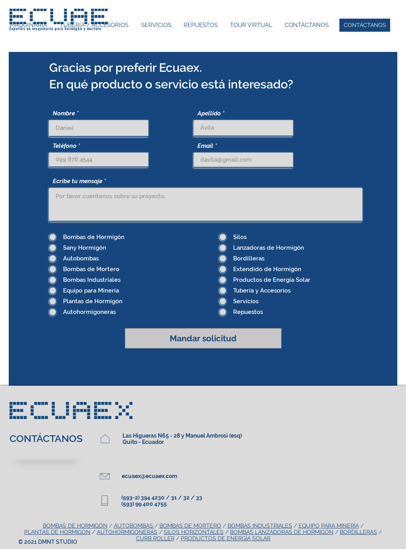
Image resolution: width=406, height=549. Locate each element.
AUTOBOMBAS (134, 525)
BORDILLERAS (358, 532)
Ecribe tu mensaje (77, 181)
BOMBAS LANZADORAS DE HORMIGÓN (281, 532)
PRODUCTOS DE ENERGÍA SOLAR (225, 538)
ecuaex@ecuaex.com (149, 476)
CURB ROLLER (155, 538)
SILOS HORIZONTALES (194, 532)
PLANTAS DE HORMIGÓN (57, 532)
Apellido (209, 114)
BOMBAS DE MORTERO (190, 525)
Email (205, 146)
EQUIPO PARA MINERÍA (329, 525)
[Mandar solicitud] (203, 338)
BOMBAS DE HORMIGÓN (75, 525)
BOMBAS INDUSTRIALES (260, 525)
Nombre (64, 114)
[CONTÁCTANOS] (364, 25)
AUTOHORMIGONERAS (127, 532)
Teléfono (65, 146)
